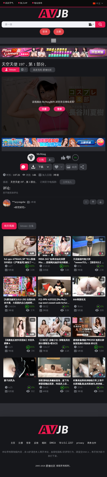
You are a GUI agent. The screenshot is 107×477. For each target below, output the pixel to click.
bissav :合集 (27, 225)
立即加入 (67, 182)
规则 (44, 442)
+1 (93, 201)
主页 (13, 442)
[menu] (53, 41)
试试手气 (9, 3)
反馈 (36, 442)
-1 (100, 201)
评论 (6, 188)
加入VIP (23, 3)
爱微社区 (50, 465)
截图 (74, 166)
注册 (58, 31)
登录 (45, 31)
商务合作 (91, 442)
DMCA (53, 442)
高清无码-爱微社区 (42, 69)
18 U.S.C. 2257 (66, 442)
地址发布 (38, 3)
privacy (80, 442)
